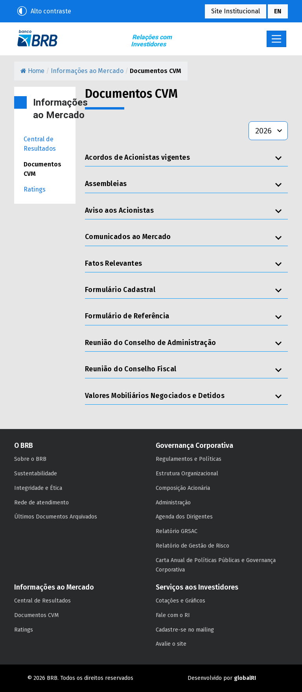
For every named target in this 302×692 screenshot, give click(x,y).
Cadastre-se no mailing (185, 629)
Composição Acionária (183, 488)
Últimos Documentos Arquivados (55, 516)
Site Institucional (235, 11)
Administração (173, 502)
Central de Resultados (40, 143)
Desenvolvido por (222, 678)
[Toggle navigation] (276, 39)
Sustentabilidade (35, 473)
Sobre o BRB (30, 459)
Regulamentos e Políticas (188, 459)
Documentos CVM (42, 169)
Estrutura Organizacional (187, 473)
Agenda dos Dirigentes (184, 516)
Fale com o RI (173, 615)
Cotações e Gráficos (180, 600)
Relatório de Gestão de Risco (192, 545)
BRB (37, 38)
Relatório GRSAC (176, 531)
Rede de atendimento (41, 502)
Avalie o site (171, 644)
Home (32, 71)
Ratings (35, 189)
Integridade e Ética (38, 488)
